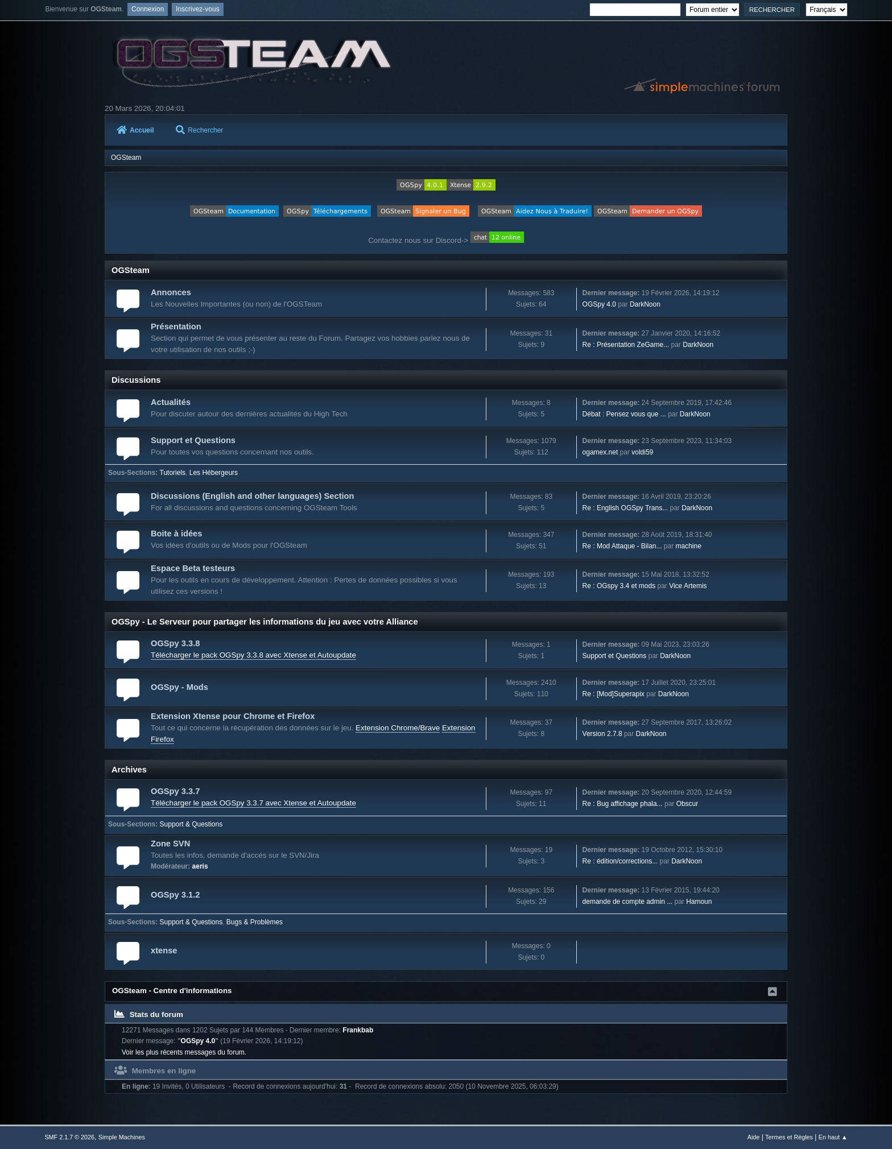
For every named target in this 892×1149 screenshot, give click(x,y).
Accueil (135, 130)
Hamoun (699, 902)
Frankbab (357, 1030)
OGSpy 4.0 (599, 304)
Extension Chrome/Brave (398, 728)
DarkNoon (645, 304)
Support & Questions (191, 824)
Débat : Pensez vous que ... (624, 414)
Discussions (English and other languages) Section (252, 496)
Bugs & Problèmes (254, 922)
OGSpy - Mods (179, 687)
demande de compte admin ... (628, 902)
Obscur (687, 804)
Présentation (176, 326)
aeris (200, 866)
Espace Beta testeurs (193, 568)
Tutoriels (173, 473)
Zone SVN (170, 843)
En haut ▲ (833, 1137)
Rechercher (199, 130)
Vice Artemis (688, 586)
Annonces (171, 292)
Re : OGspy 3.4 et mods (619, 586)
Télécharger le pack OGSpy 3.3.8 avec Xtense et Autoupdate (253, 655)
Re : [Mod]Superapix (614, 694)
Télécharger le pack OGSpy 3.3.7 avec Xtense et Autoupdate (253, 803)
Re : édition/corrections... (620, 861)
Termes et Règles (789, 1137)
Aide (754, 1137)
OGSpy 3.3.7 (175, 791)
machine (688, 546)
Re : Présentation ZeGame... (626, 345)
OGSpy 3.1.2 (175, 894)
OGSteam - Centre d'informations (172, 990)
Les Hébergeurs (213, 473)
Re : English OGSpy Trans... (625, 508)
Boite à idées (176, 533)
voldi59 (642, 452)
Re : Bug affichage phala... (623, 804)
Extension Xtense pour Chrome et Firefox (233, 716)
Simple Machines (121, 1137)
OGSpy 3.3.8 (175, 643)
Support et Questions (193, 440)
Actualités (171, 402)
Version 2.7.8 (602, 734)
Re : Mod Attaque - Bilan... (622, 546)
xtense (164, 950)
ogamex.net (600, 452)
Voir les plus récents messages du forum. (184, 1052)
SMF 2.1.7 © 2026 (69, 1137)
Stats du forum (148, 1014)
